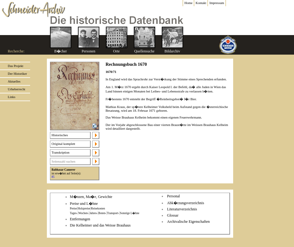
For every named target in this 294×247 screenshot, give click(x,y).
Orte (116, 51)
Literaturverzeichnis (182, 209)
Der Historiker (17, 73)
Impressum (216, 3)
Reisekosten (98, 208)
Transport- (113, 213)
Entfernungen (80, 219)
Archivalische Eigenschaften (188, 221)
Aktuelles (14, 81)
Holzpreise (84, 208)
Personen (88, 51)
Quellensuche (144, 51)
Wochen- (83, 213)
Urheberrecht (16, 89)
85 (53, 176)
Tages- (74, 213)
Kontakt (201, 3)
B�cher (60, 51)
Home (188, 3)
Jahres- (93, 213)
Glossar (173, 215)
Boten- (102, 213)
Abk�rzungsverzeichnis (185, 203)
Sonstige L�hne (129, 213)
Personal (173, 196)
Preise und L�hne (84, 203)
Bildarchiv (172, 51)
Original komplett (63, 144)
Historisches (60, 135)
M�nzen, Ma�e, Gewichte (91, 197)
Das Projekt (15, 66)
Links (11, 97)
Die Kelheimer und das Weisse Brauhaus (100, 225)
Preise (73, 208)
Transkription (61, 152)
